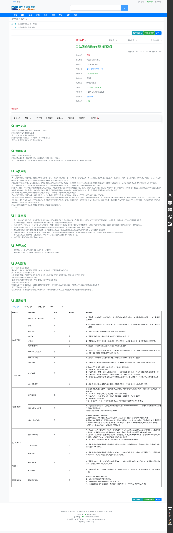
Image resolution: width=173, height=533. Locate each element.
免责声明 (38, 118)
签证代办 (24, 19)
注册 (19, 2)
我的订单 (150, 2)
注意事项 (49, 118)
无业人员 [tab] (28, 306)
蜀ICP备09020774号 (86, 522)
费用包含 (27, 118)
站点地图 (109, 511)
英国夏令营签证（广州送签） (28, 24)
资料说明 (82, 118)
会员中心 (158, 2)
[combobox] (99, 8)
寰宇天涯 (14, 19)
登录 (14, 2)
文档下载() (94, 118)
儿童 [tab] (61, 306)
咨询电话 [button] (140, 2)
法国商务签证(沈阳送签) (26, 27)
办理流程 (71, 118)
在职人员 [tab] (15, 306)
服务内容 (17, 118)
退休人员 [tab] (41, 306)
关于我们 (73, 511)
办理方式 (60, 118)
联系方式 (64, 511)
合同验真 (100, 511)
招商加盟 (91, 511)
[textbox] (95, 8)
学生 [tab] (52, 306)
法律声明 (82, 511)
